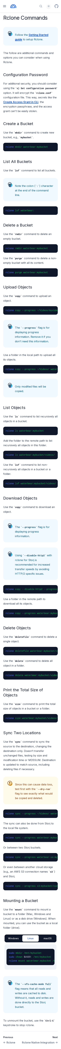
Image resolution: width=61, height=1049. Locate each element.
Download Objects (20, 498)
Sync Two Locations (22, 732)
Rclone (9, 1042)
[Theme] (49, 6)
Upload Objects (17, 287)
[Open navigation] (5, 6)
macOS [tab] (48, 938)
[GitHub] (56, 6)
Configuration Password (25, 74)
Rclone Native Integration (40, 1042)
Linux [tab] (30, 938)
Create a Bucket (18, 123)
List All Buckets (17, 161)
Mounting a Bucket (20, 900)
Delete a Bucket (18, 225)
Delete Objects (17, 628)
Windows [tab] (13, 938)
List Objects (14, 407)
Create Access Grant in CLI (20, 102)
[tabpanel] (30, 957)
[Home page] (13, 6)
